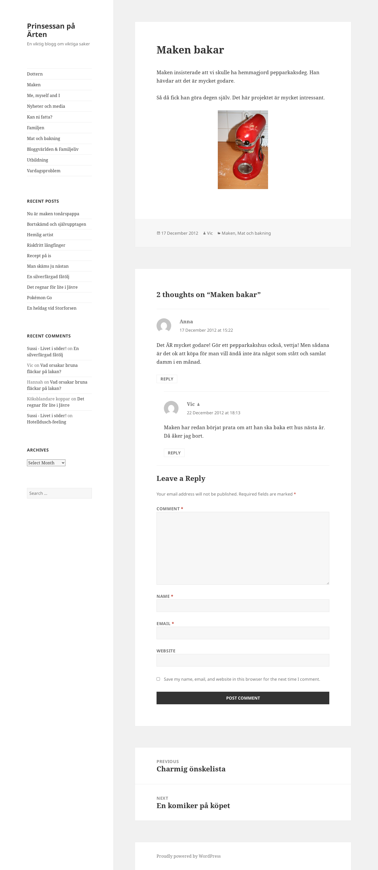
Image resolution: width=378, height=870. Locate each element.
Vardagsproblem (43, 171)
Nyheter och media (46, 106)
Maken (34, 85)
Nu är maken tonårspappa (53, 214)
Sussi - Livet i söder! (46, 348)
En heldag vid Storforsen (51, 308)
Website (166, 651)
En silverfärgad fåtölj (48, 277)
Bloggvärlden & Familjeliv (53, 149)
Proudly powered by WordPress (189, 856)
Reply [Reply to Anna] (166, 379)
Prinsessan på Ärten (51, 30)
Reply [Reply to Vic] (174, 453)
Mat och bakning (43, 138)
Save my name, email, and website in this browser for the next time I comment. (242, 679)
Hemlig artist (40, 235)
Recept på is (39, 256)
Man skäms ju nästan (48, 266)
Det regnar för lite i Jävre (52, 287)
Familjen (35, 128)
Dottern (35, 74)
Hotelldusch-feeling (46, 422)
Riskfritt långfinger (46, 245)
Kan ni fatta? (39, 117)
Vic (210, 233)
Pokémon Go (39, 297)
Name (165, 596)
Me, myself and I (43, 95)
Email (165, 623)
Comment (170, 509)
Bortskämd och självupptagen (56, 224)
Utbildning (37, 160)
